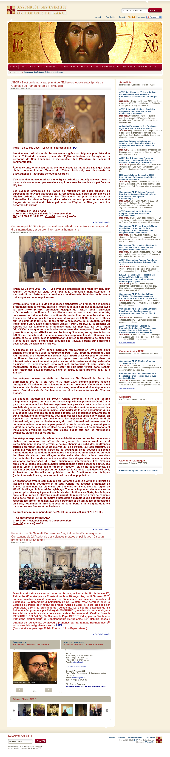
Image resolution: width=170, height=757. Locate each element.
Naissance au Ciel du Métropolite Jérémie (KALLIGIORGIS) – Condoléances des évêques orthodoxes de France (138, 247)
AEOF (93, 67)
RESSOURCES (124, 67)
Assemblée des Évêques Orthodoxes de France (43, 72)
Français (153, 17)
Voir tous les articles (127, 343)
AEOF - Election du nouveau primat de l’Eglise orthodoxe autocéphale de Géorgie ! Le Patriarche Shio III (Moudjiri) (57, 84)
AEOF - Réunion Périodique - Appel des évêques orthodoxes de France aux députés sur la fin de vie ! (137, 111)
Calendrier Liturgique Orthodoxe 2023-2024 (138, 471)
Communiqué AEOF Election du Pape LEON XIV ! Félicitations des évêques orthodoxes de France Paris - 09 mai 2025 (137, 296)
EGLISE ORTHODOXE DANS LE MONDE (36, 67)
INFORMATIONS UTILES (144, 67)
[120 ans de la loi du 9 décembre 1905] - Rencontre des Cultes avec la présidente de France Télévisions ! (137, 177)
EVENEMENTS (107, 67)
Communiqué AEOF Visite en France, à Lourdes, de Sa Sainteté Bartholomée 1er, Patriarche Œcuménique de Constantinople (138, 195)
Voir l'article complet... (103, 222)
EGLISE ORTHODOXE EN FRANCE (72, 67)
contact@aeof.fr (78, 662)
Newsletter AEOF (21, 736)
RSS (130, 17)
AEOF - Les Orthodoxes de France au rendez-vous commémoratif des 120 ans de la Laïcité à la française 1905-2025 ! (137, 160)
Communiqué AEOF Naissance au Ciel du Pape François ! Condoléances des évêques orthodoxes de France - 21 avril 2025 (137, 312)
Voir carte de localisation (76, 667)
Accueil (98, 17)
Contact (122, 17)
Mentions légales (135, 737)
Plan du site (110, 17)
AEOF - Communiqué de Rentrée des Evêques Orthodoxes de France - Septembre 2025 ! (135, 213)
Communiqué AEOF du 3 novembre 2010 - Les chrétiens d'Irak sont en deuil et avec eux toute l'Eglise (138, 376)
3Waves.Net (149, 742)
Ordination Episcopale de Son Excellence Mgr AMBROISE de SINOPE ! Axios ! (137, 127)
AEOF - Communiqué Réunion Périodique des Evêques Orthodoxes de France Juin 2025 (138, 262)
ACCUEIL (13, 67)
